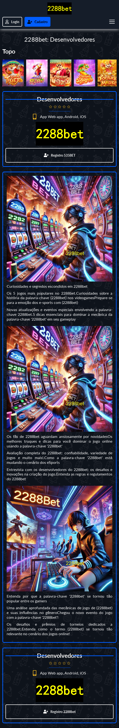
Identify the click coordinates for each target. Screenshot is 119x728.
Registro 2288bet (59, 712)
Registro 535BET (59, 155)
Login (12, 22)
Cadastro (37, 22)
